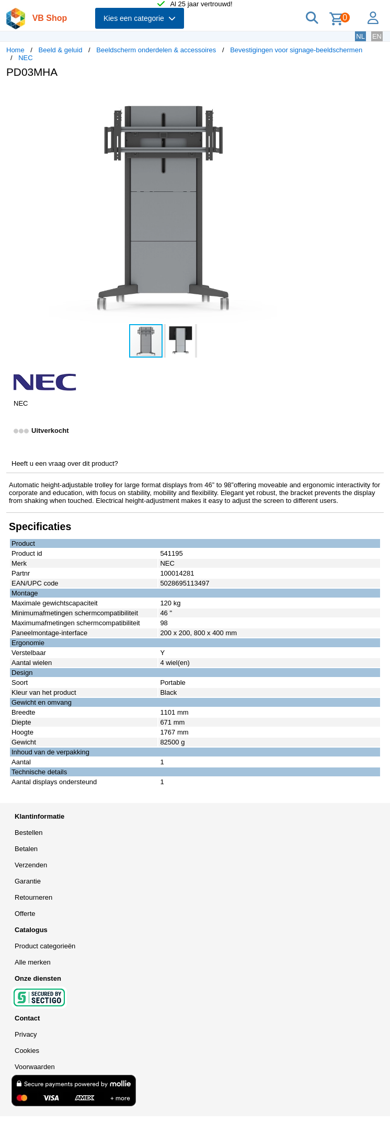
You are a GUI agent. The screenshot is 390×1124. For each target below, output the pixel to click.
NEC (25, 58)
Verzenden (31, 865)
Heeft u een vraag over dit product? (65, 463)
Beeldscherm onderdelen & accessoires (156, 50)
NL (360, 36)
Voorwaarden (35, 1067)
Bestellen (28, 832)
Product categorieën (45, 946)
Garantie (28, 881)
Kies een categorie (140, 18)
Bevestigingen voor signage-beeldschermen (296, 50)
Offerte (25, 913)
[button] (310, 97)
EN (377, 36)
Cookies (27, 1050)
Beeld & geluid (61, 50)
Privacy (26, 1034)
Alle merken (33, 962)
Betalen (26, 849)
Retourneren (33, 897)
